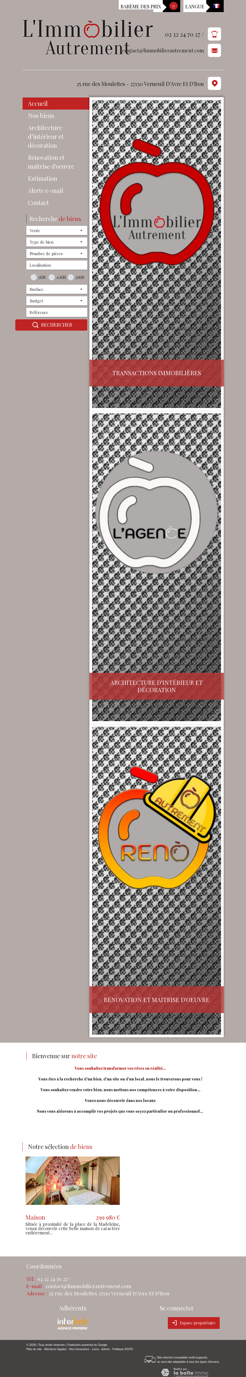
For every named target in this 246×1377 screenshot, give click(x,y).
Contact (38, 202)
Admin (105, 1349)
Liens (95, 1349)
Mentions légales (55, 1349)
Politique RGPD (122, 1349)
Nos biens (41, 115)
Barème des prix (141, 6)
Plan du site (34, 1349)
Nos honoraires (79, 1349)
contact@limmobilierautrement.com (163, 50)
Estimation (42, 178)
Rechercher (51, 325)
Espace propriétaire (194, 1322)
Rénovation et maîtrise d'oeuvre (51, 161)
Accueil (38, 103)
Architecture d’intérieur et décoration (46, 136)
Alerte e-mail (45, 190)
